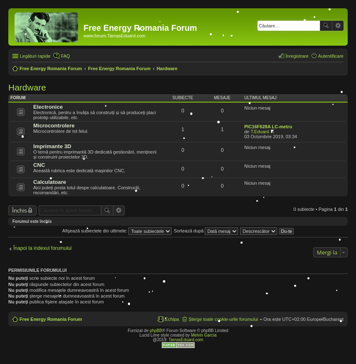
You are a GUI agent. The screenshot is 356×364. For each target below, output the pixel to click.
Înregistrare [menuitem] (297, 56)
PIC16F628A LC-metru (268, 126)
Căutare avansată (338, 26)
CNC (39, 165)
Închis (19, 210)
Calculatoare (49, 182)
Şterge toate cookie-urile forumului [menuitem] (223, 319)
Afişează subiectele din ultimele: (117, 230)
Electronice (48, 107)
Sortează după (206, 230)
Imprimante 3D (52, 146)
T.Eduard (259, 131)
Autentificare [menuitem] (331, 56)
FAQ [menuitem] (65, 56)
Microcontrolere (54, 125)
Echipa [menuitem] (172, 319)
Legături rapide (35, 56)
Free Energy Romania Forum (51, 319)
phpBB (156, 330)
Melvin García (204, 335)
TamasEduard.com (186, 339)
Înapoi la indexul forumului (42, 248)
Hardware (27, 87)
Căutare (326, 26)
